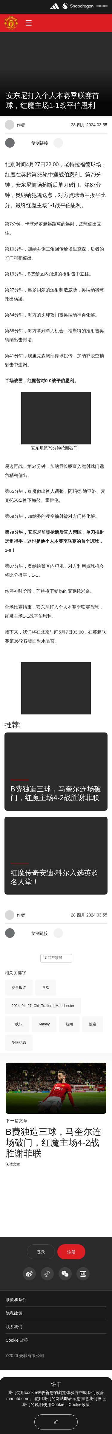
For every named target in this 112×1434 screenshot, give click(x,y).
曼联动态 (19, 1107)
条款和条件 (16, 1364)
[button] (28, 23)
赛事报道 (19, 1052)
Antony (44, 1088)
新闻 (69, 1088)
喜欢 (45, 1052)
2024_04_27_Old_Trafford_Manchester (43, 1070)
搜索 (92, 1088)
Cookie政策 (79, 1404)
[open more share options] (58, 143)
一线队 (17, 1088)
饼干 (56, 1384)
